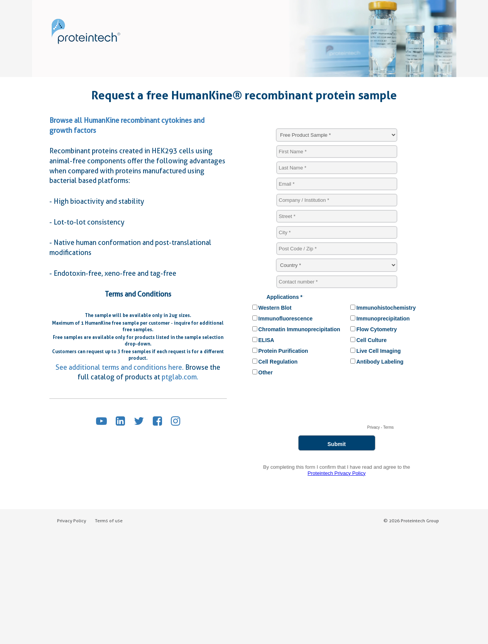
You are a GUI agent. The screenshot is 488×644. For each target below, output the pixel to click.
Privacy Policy (71, 520)
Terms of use (109, 520)
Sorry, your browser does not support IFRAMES (337, 303)
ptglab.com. (180, 377)
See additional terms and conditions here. (120, 367)
